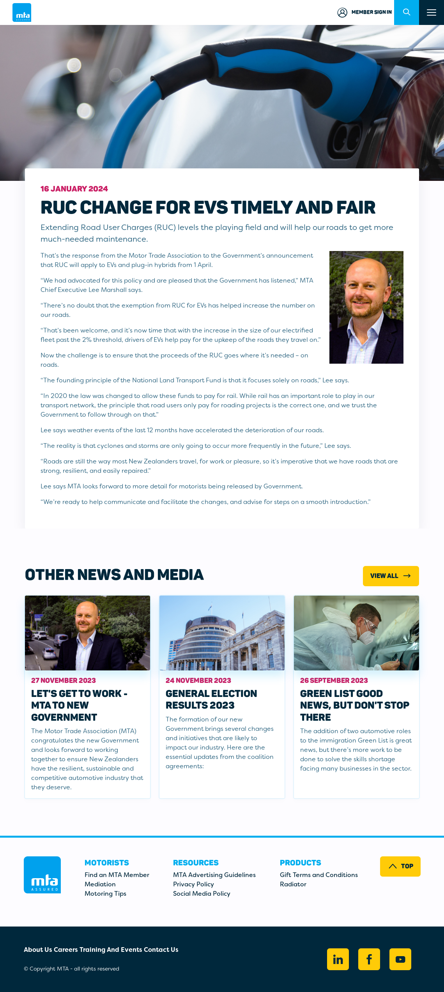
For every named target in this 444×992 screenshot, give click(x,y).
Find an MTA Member (117, 875)
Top (400, 866)
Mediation (100, 884)
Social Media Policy (201, 893)
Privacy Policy (193, 884)
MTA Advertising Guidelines (214, 875)
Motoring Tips (105, 893)
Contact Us (161, 950)
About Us (38, 950)
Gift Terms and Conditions (319, 875)
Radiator (293, 884)
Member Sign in (364, 12)
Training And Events (111, 950)
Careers (66, 950)
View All (391, 576)
